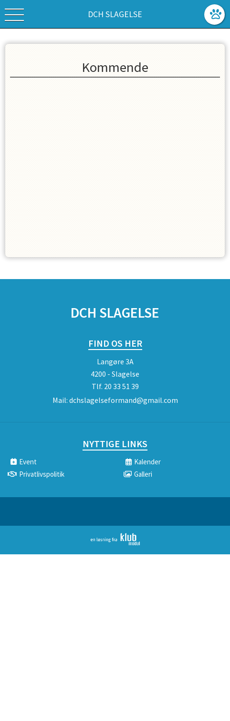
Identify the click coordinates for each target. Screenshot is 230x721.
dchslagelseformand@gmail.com (123, 400)
